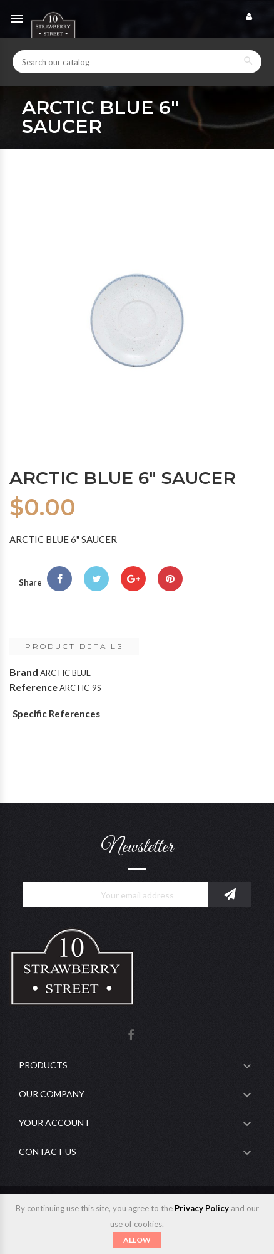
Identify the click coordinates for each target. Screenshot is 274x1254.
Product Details (74, 646)
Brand (23, 672)
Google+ (133, 578)
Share (59, 578)
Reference (33, 687)
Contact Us (47, 1151)
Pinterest (170, 578)
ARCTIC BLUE (65, 673)
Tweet (96, 578)
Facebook (131, 1035)
